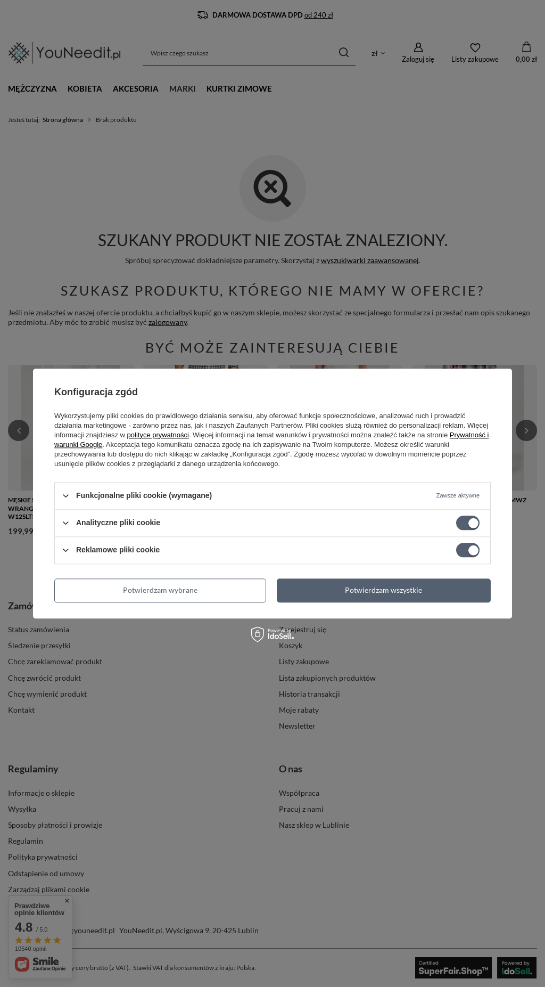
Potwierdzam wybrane (160, 589)
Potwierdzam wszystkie (383, 589)
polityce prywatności (158, 435)
